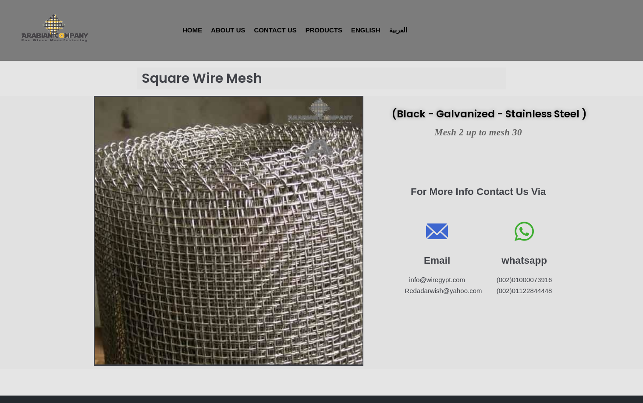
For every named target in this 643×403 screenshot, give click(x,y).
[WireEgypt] (53, 27)
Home (192, 30)
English (365, 30)
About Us (228, 30)
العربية (398, 30)
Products (324, 30)
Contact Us (275, 30)
